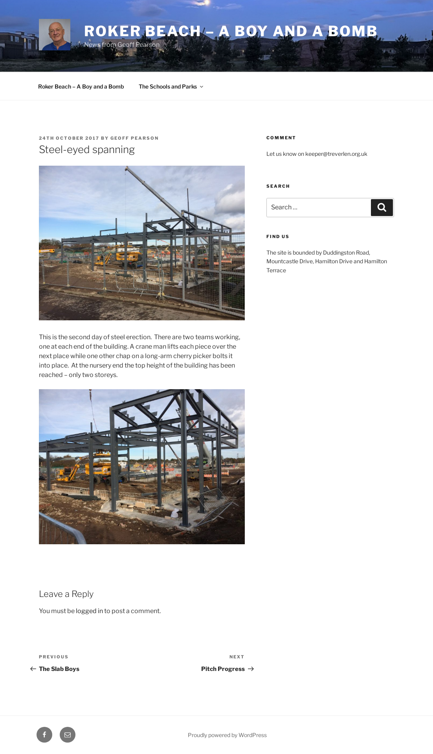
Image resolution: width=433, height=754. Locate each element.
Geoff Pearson (134, 138)
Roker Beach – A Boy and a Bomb (81, 86)
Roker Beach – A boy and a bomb (231, 31)
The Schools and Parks (171, 86)
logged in (89, 611)
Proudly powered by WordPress (227, 735)
